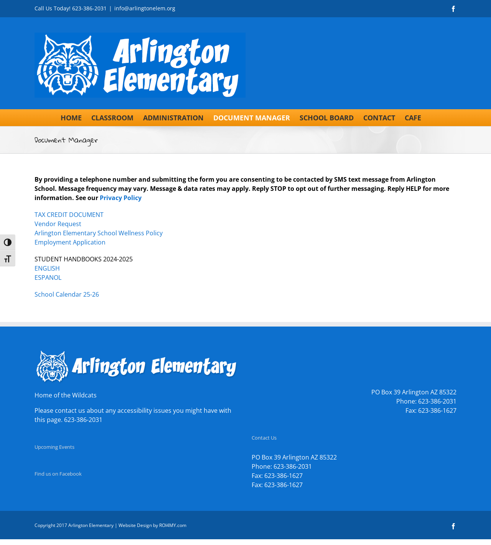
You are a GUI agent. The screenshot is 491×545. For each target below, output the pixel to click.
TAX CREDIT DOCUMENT (69, 214)
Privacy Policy (121, 198)
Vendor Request (58, 224)
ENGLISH (47, 268)
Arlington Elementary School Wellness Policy (99, 233)
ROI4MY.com (172, 525)
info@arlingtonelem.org (144, 8)
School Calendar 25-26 (67, 294)
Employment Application (70, 242)
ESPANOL (48, 277)
